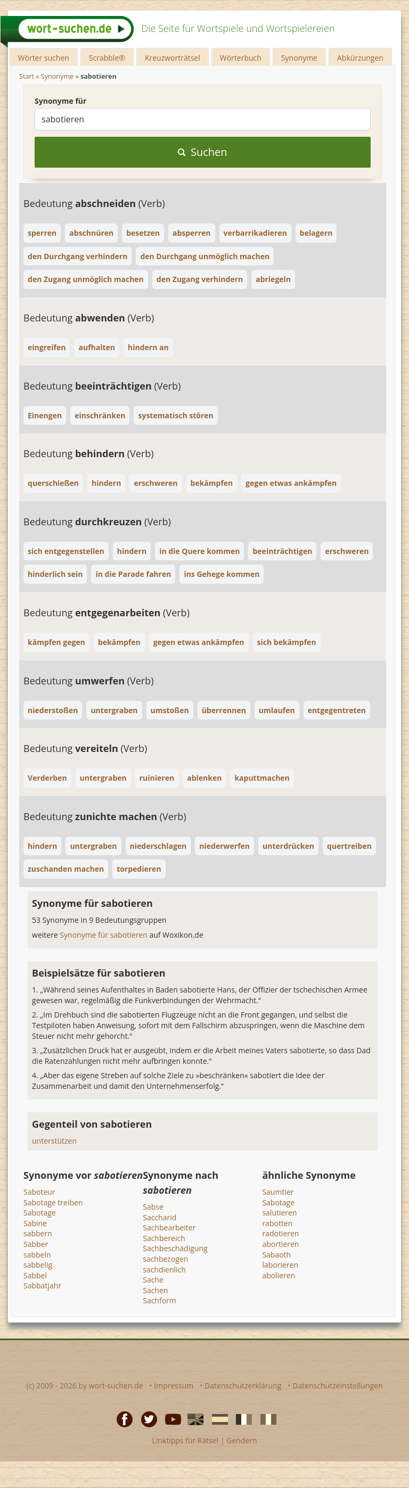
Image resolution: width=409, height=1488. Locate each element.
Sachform (159, 1300)
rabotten (277, 1223)
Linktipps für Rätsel (185, 1440)
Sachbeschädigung (175, 1248)
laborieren (280, 1265)
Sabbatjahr (42, 1285)
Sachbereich (164, 1238)
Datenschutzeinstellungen (337, 1385)
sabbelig (37, 1265)
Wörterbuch (240, 58)
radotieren (280, 1233)
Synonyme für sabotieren (104, 935)
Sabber (35, 1244)
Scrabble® (107, 58)
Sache (153, 1280)
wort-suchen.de (116, 1385)
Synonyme (299, 58)
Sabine (35, 1223)
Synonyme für (60, 101)
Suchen (202, 152)
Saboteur (39, 1192)
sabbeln (37, 1255)
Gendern (241, 1440)
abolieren (278, 1275)
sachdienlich (164, 1269)
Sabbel (35, 1275)
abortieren (280, 1244)
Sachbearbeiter (169, 1227)
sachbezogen (165, 1259)
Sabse (153, 1207)
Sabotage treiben (53, 1202)
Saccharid (159, 1217)
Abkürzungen (360, 58)
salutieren (279, 1213)
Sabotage (39, 1213)
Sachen (155, 1290)
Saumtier (277, 1192)
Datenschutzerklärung (242, 1385)
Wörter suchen (43, 58)
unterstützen (54, 1141)
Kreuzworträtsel (172, 58)
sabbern (37, 1233)
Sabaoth (276, 1255)
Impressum (173, 1385)
